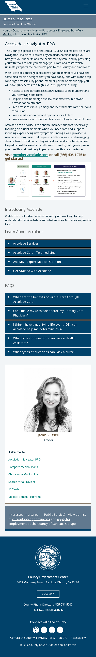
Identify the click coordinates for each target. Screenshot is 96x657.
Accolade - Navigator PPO (31, 34)
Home (6, 30)
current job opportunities (31, 519)
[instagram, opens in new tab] (60, 630)
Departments (21, 30)
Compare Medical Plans (23, 467)
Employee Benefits (70, 30)
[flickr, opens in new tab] (52, 630)
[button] (86, 5)
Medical (7, 34)
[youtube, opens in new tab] (44, 629)
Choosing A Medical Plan (23, 474)
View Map (50, 594)
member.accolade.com (30, 154)
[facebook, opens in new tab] (36, 629)
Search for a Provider (21, 482)
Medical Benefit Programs (24, 497)
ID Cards (13, 489)
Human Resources (17, 19)
